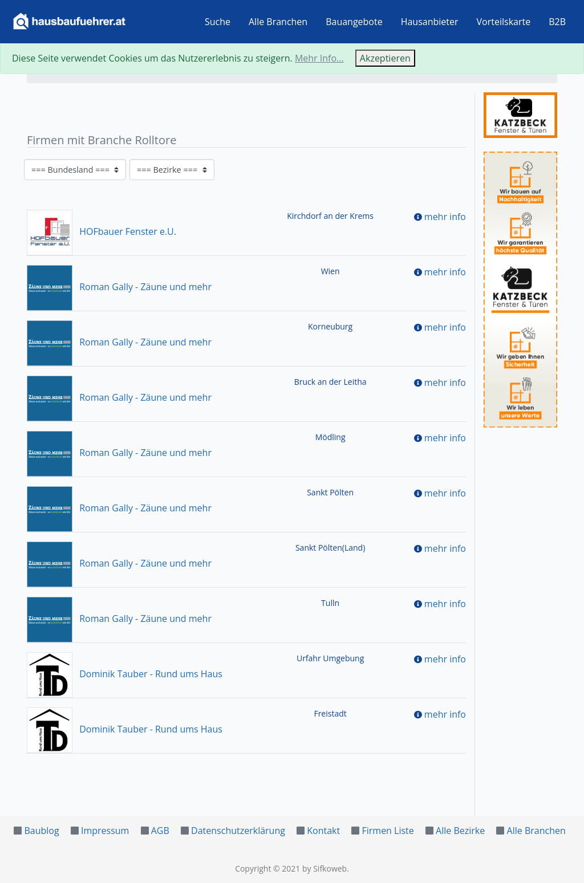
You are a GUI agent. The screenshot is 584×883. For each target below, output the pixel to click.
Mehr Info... (319, 58)
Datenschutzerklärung (238, 830)
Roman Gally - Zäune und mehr (119, 286)
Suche (217, 21)
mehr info (445, 216)
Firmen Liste (387, 830)
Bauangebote (354, 21)
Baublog (41, 830)
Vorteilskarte (504, 21)
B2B (557, 21)
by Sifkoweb (324, 868)
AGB (160, 830)
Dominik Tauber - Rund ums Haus (124, 674)
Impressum (105, 830)
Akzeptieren (385, 58)
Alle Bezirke (460, 830)
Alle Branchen (278, 21)
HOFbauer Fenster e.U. (101, 231)
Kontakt (323, 830)
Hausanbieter (430, 21)
